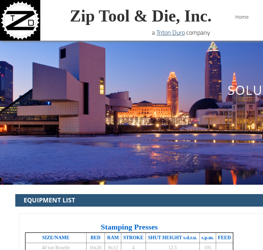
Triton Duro (170, 32)
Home (242, 17)
